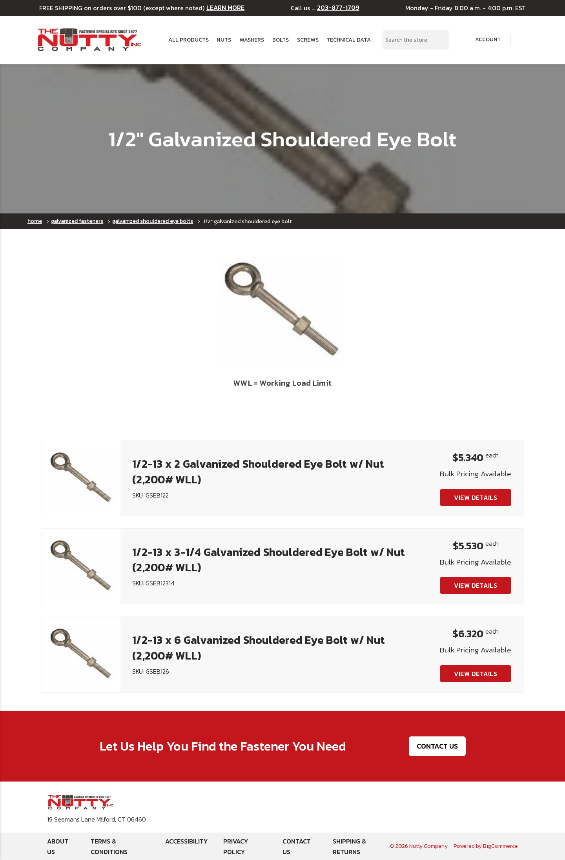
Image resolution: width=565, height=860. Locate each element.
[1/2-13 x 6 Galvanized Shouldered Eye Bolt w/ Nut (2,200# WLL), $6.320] (81, 654)
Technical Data (348, 39)
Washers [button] (251, 39)
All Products (188, 39)
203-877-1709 (338, 7)
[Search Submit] (439, 39)
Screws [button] (308, 39)
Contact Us (437, 746)
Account (483, 39)
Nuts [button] (224, 39)
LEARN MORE (225, 7)
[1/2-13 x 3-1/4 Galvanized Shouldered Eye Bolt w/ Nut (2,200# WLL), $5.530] (81, 566)
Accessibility (186, 841)
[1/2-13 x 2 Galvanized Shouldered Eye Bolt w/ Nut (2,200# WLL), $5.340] (81, 478)
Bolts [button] (280, 39)
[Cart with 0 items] (524, 40)
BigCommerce (500, 846)
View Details (475, 497)
